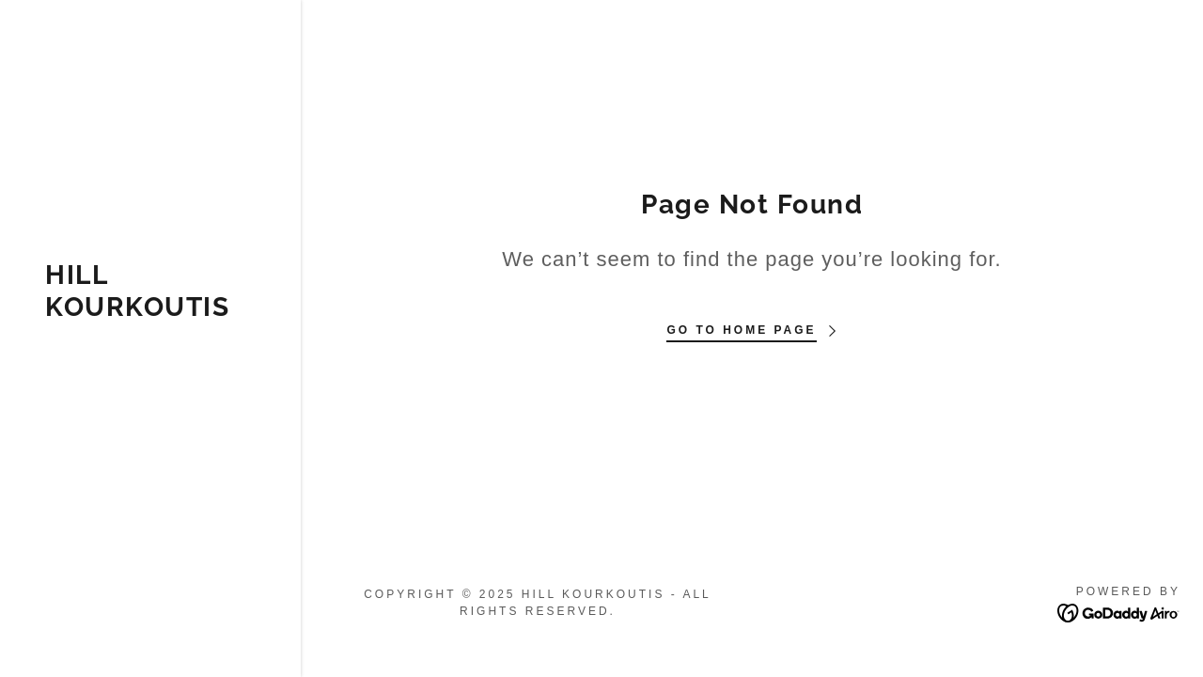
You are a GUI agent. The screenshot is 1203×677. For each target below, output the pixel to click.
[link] (150, 311)
